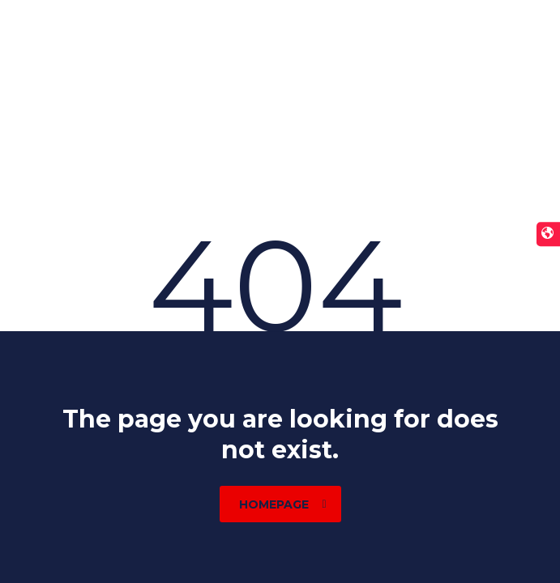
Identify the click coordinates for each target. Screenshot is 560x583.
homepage (283, 504)
